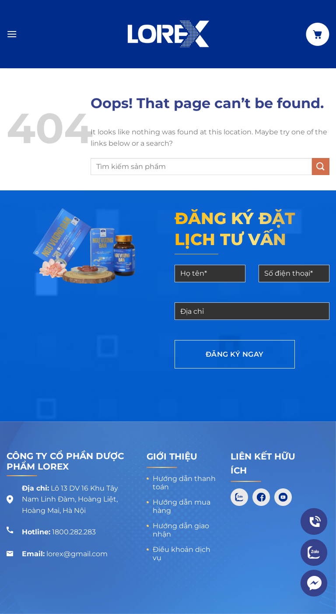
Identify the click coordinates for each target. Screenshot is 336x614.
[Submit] (320, 166)
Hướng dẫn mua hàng (181, 506)
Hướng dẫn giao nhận (181, 530)
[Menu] (12, 34)
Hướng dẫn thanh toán (184, 482)
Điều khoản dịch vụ (181, 553)
